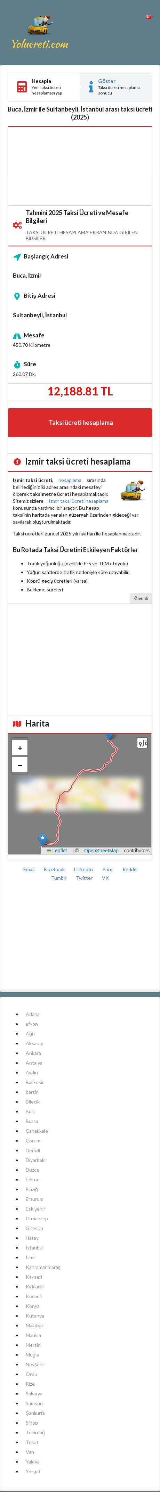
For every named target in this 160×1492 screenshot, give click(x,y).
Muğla (32, 1355)
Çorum (33, 1140)
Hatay (32, 1238)
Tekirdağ (35, 1432)
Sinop (32, 1423)
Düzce (32, 1170)
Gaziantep (37, 1218)
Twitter (85, 878)
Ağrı (30, 1033)
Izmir (31, 1257)
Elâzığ (32, 1189)
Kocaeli (34, 1296)
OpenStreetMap (101, 850)
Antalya (34, 1063)
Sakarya (34, 1393)
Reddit (129, 869)
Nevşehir (35, 1364)
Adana (33, 1014)
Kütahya (35, 1316)
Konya (33, 1306)
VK (105, 878)
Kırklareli (35, 1286)
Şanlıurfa (35, 1413)
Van (30, 1452)
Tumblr (59, 878)
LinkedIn (84, 869)
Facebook (55, 869)
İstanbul (34, 1248)
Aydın (32, 1072)
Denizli (33, 1150)
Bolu (30, 1111)
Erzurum (34, 1199)
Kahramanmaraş (43, 1267)
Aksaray (34, 1043)
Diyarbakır (36, 1160)
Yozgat (33, 1471)
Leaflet (57, 850)
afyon (32, 1024)
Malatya (34, 1325)
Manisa (33, 1335)
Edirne (33, 1179)
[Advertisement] (80, 166)
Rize (30, 1384)
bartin (32, 1092)
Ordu (31, 1374)
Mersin (33, 1345)
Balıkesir (35, 1082)
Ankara (33, 1053)
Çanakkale (37, 1131)
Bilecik (33, 1102)
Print (108, 869)
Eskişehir (35, 1209)
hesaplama (69, 480)
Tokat (32, 1442)
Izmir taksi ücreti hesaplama (79, 501)
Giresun (34, 1228)
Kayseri (34, 1277)
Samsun (34, 1403)
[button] (42, 840)
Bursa (32, 1121)
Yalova (33, 1462)
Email (29, 869)
